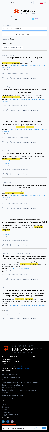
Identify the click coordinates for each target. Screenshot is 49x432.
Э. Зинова (5, 119)
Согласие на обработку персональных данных (20, 382)
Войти (13, 3)
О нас (4, 404)
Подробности (36, 428)
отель (26, 191)
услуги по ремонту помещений (31, 95)
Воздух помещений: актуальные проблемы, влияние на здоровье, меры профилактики (24, 257)
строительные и (23, 264)
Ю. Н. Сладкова (16, 253)
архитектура (25, 125)
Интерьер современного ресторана (24, 57)
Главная (4, 39)
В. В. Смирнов (26, 253)
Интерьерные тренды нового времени (24, 121)
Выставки (5, 392)
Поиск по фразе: (7, 25)
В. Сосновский (6, 182)
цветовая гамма (39, 61)
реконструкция (34, 191)
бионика (40, 125)
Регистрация (21, 3)
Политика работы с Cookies (12, 385)
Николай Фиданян (8, 55)
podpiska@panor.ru (22, 368)
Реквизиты (6, 412)
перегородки (6, 227)
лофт (3, 193)
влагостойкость (28, 227)
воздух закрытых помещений (25, 262)
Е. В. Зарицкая (6, 253)
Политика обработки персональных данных (19, 390)
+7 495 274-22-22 (20, 19)
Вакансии (5, 409)
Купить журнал (16, 78)
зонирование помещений (35, 225)
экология (12, 127)
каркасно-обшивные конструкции (17, 301)
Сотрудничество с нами (11, 415)
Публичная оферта (9, 387)
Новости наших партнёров (12, 395)
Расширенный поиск (24, 34)
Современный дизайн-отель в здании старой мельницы (24, 186)
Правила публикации (10, 375)
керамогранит (25, 63)
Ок (44, 428)
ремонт (18, 95)
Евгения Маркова (7, 87)
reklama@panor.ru (22, 366)
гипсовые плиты (16, 227)
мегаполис (5, 127)
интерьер (24, 61)
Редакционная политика (11, 377)
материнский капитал (33, 97)
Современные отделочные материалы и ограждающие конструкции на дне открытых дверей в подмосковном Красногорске (24, 293)
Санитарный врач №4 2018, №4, (19, 269)
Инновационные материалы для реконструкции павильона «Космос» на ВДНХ (24, 220)
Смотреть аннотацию (29, 78)
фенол (9, 266)
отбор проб (42, 264)
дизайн (17, 61)
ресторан (31, 61)
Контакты (5, 407)
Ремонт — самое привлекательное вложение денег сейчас (24, 90)
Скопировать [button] (23, 73)
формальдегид (17, 266)
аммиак (4, 266)
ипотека (23, 97)
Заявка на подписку (9, 398)
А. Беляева (5, 217)
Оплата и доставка (9, 380)
